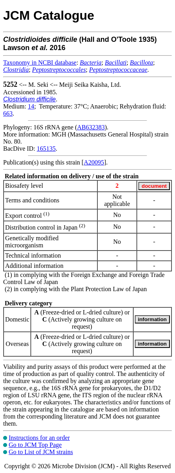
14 (31, 106)
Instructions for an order (39, 437)
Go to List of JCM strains (41, 452)
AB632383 (91, 127)
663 (8, 113)
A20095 (94, 162)
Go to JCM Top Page (35, 444)
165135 (46, 148)
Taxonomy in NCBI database (39, 62)
